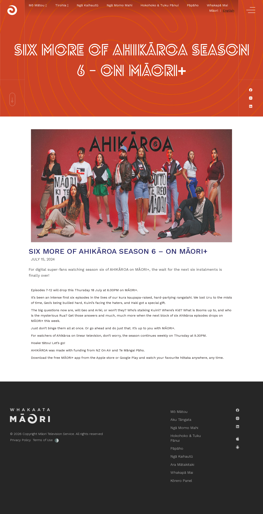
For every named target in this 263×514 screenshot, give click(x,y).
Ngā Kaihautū (87, 5)
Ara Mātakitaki (183, 462)
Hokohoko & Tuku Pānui (160, 5)
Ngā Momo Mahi (119, 5)
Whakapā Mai (217, 5)
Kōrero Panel (182, 476)
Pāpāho (193, 5)
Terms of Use (32, 440)
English (228, 10)
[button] (38, 5)
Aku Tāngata (182, 423)
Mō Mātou (180, 416)
